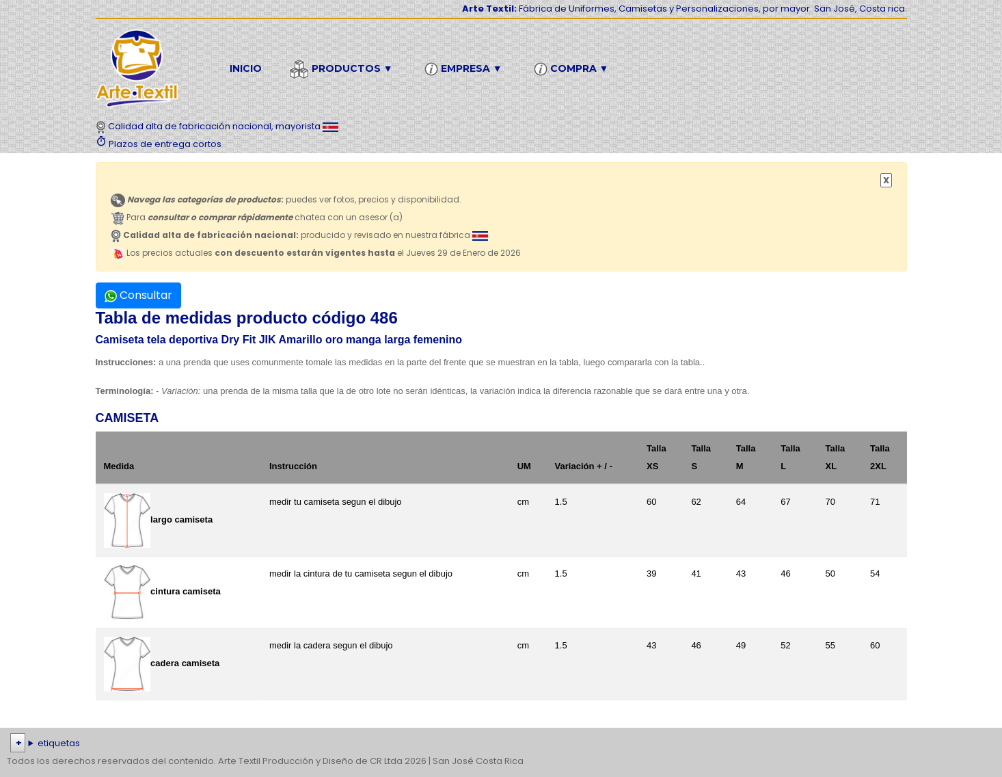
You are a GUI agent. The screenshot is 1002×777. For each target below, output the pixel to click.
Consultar (138, 295)
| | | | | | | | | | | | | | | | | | (501, 743)
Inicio (246, 68)
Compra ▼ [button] (573, 69)
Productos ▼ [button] (343, 69)
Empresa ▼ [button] (465, 69)
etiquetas (59, 743)
